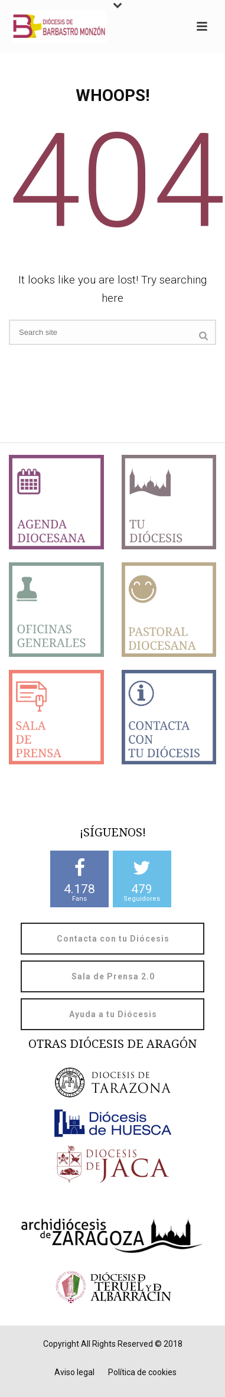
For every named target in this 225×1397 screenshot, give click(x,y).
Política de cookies (142, 1372)
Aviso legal (74, 1372)
